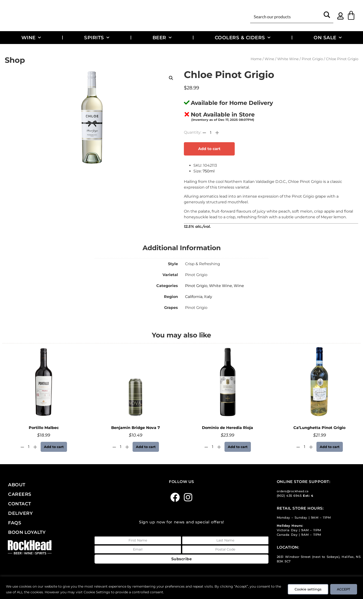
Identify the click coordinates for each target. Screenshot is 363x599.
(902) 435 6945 (289, 495)
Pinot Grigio (312, 59)
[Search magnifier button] (327, 16)
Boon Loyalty (27, 532)
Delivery (20, 513)
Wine (31, 38)
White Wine (288, 59)
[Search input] (286, 16)
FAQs (14, 523)
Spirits (96, 38)
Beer (162, 38)
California (193, 296)
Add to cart (209, 148)
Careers (19, 494)
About (16, 484)
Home (256, 59)
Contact (19, 503)
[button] (171, 78)
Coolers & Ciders (243, 38)
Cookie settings (307, 589)
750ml (209, 171)
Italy (208, 296)
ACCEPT (343, 589)
